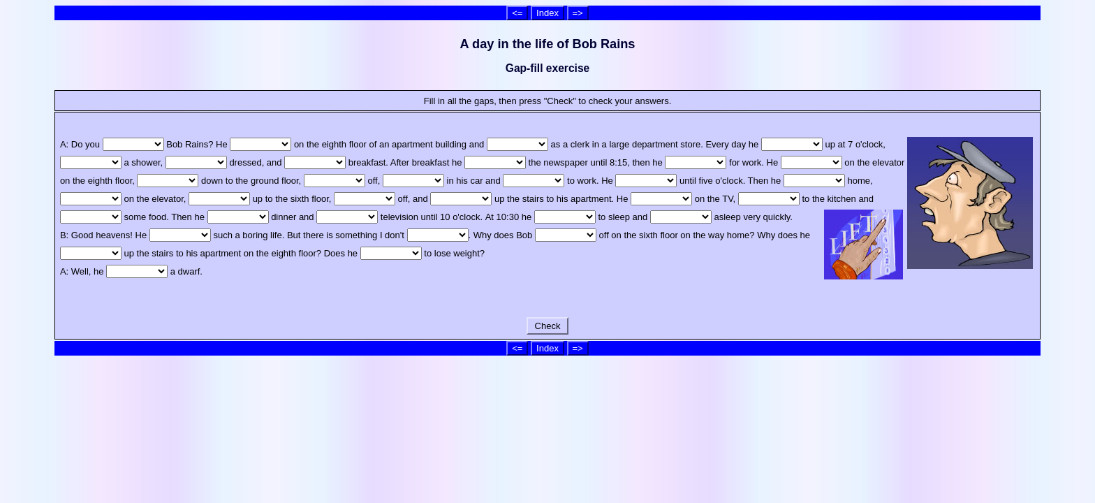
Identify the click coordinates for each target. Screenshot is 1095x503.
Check (547, 326)
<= (517, 13)
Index (547, 13)
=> (578, 13)
